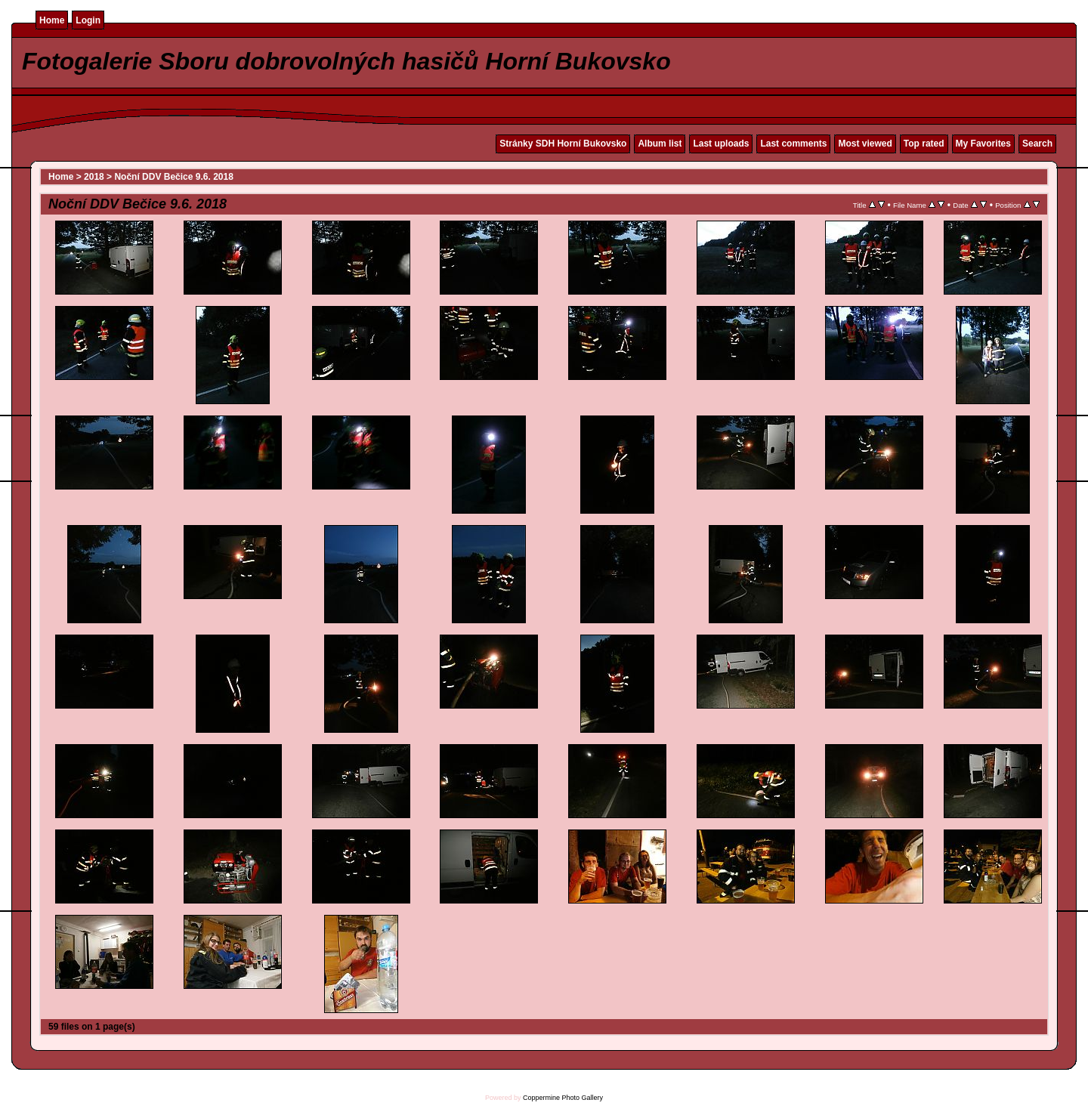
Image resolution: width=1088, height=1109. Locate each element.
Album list (660, 143)
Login (88, 20)
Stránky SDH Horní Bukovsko (562, 143)
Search (1037, 143)
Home (51, 20)
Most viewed (865, 143)
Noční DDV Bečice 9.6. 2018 (173, 176)
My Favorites (983, 143)
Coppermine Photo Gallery (563, 1097)
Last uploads (721, 143)
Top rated (924, 143)
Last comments (793, 143)
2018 (94, 176)
